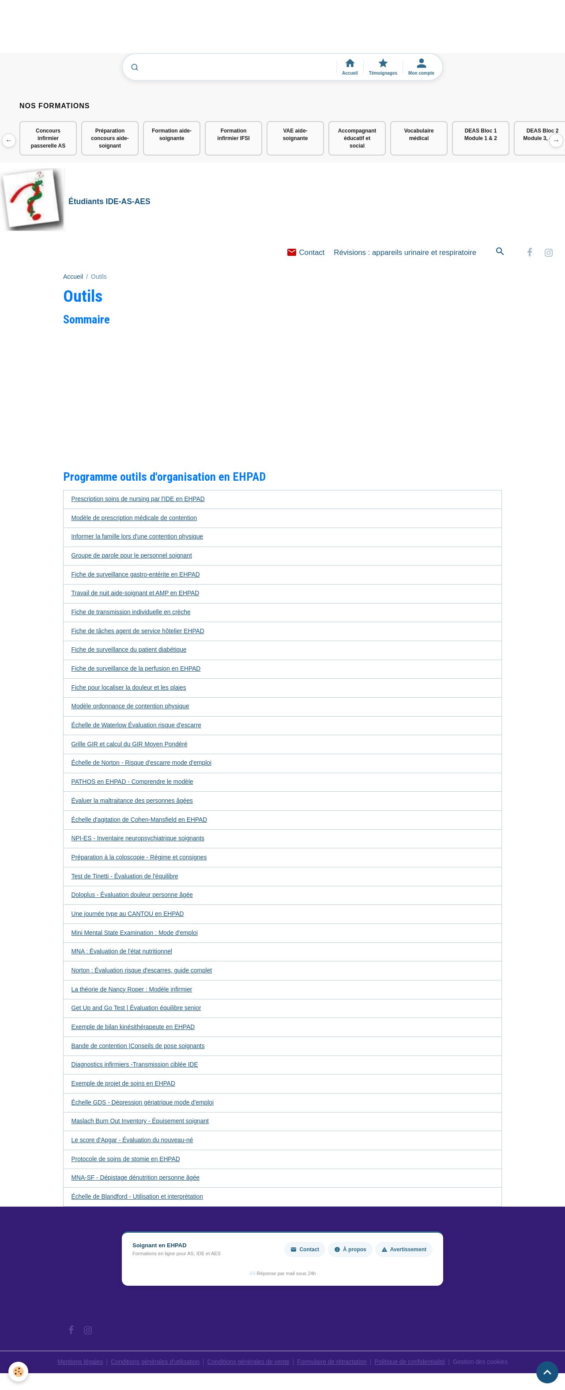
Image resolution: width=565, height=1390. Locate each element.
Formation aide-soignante (172, 134)
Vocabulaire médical (418, 134)
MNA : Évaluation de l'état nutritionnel (123, 956)
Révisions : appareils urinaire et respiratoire (405, 253)
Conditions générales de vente (248, 1367)
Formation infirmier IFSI (233, 134)
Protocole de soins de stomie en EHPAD (127, 1165)
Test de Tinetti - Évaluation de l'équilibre (126, 880)
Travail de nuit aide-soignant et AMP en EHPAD (137, 595)
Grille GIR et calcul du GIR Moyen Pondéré (131, 747)
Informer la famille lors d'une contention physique (139, 538)
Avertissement (403, 1256)
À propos (350, 1256)
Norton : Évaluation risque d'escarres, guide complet (143, 975)
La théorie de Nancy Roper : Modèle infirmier (133, 994)
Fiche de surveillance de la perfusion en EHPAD (137, 671)
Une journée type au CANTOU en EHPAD (129, 918)
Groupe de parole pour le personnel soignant (133, 557)
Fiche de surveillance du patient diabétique (130, 652)
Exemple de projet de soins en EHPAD (124, 1089)
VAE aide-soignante (295, 134)
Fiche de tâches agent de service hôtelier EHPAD (139, 633)
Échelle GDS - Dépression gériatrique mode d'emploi (144, 1108)
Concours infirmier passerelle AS (48, 138)
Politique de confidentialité (412, 1367)
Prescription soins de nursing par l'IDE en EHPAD (139, 500)
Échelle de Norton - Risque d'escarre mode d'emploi (143, 766)
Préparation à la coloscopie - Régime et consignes (140, 861)
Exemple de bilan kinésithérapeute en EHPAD (134, 1032)
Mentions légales (77, 1367)
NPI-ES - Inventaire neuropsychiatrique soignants (139, 842)
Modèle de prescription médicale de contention (136, 519)
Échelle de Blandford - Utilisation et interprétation (139, 1203)
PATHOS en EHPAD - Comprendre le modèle (134, 785)
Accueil (73, 277)
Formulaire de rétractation (333, 1367)
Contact (305, 253)
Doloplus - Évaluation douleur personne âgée (133, 899)
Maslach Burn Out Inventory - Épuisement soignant (141, 1127)
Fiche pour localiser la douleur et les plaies (130, 690)
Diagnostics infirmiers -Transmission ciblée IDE (136, 1070)
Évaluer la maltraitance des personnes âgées (133, 804)
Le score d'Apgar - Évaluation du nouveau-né (134, 1146)
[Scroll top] (547, 1372)
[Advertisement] (160, 30)
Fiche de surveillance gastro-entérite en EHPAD (137, 576)
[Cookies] (19, 1372)
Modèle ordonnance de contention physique (132, 709)
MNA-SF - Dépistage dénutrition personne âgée (137, 1184)
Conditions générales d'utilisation (153, 1367)
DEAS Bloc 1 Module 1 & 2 (480, 134)
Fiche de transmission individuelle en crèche (132, 614)
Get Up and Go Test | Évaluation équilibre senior (137, 1013)
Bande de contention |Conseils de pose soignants (139, 1051)
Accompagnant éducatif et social (357, 138)
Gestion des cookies (483, 1367)
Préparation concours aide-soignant (109, 138)
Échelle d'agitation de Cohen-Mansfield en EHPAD (141, 823)
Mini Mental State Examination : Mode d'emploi (136, 937)
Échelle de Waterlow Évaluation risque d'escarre (137, 728)
